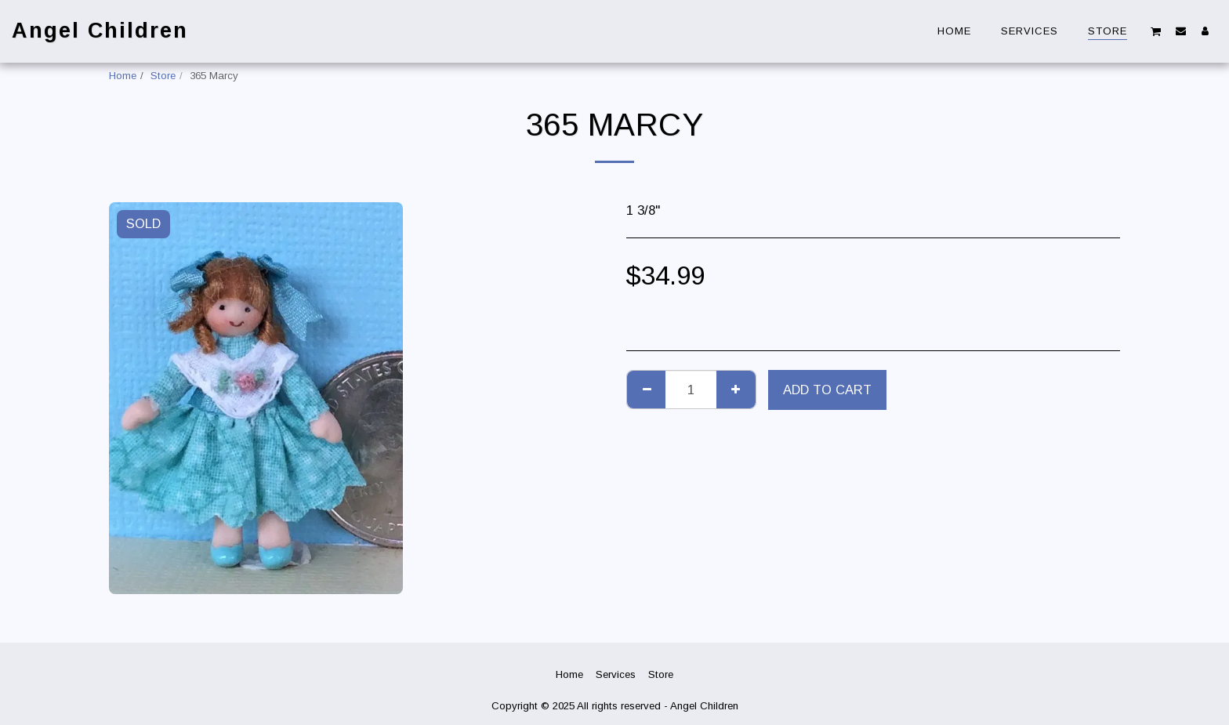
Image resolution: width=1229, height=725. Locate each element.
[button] (1156, 31)
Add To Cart (827, 389)
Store (163, 76)
